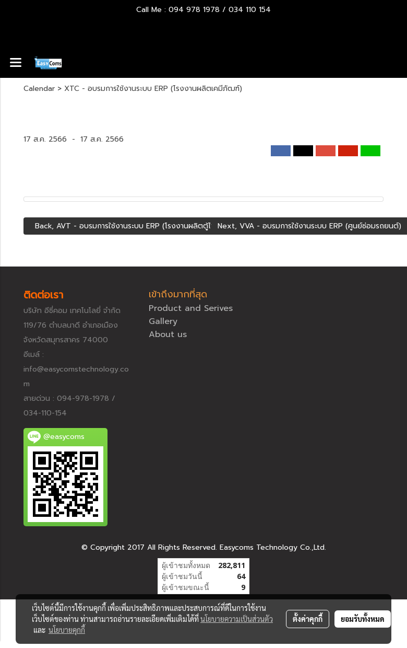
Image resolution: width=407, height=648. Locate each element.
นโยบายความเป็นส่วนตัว (236, 618)
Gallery (163, 321)
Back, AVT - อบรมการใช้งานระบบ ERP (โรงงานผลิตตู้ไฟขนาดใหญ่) (140, 226)
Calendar (39, 88)
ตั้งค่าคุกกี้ (307, 618)
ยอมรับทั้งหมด (363, 618)
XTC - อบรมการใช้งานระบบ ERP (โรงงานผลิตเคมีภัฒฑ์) (153, 88)
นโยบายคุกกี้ (67, 629)
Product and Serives (191, 308)
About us (168, 334)
